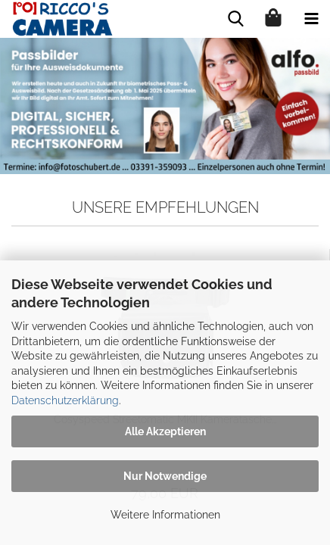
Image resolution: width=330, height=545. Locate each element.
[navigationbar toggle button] (311, 19)
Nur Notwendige (165, 476)
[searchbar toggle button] (235, 19)
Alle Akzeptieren (165, 431)
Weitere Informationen (165, 515)
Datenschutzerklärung (65, 400)
